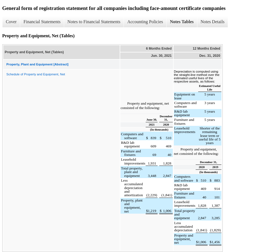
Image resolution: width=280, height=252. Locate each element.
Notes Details (213, 21)
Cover (11, 21)
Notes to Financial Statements (94, 21)
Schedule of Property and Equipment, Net (35, 74)
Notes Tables (182, 21)
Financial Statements (42, 21)
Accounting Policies (145, 21)
